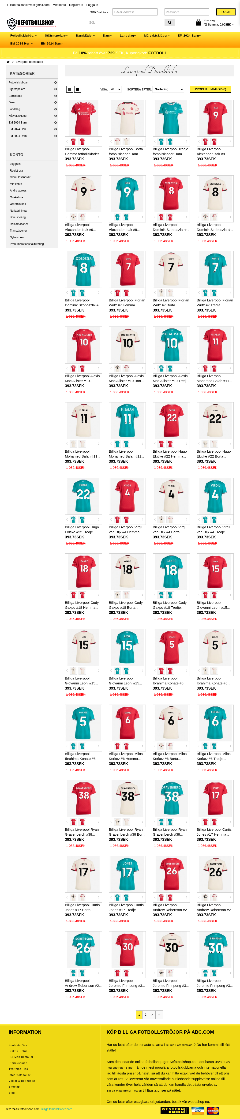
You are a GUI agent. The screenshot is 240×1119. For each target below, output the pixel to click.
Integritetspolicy (19, 1075)
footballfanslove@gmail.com (28, 5)
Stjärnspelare (17, 89)
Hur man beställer (21, 1056)
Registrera (76, 5)
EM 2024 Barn (18, 122)
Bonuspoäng (18, 217)
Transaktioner (18, 230)
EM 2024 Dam (18, 136)
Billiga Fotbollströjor (180, 1045)
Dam (12, 102)
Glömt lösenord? (20, 177)
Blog (12, 1092)
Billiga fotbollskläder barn (56, 1109)
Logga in (92, 5)
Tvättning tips (18, 1068)
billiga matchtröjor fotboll (124, 1090)
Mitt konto (59, 5)
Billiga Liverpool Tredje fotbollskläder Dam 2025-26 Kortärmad (170, 154)
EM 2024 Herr (17, 129)
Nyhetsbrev (17, 237)
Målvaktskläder (18, 115)
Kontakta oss (18, 1045)
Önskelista (16, 197)
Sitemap (14, 1086)
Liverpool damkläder (29, 62)
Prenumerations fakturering (27, 244)
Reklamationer (19, 224)
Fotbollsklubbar (18, 82)
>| (159, 1014)
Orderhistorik (18, 204)
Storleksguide (18, 1063)
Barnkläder (15, 96)
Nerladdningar (18, 210)
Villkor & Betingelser (23, 1080)
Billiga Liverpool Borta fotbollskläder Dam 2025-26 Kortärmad (126, 154)
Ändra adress (18, 190)
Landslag (14, 109)
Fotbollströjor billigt (120, 1067)
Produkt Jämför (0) (210, 89)
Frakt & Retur (18, 1051)
